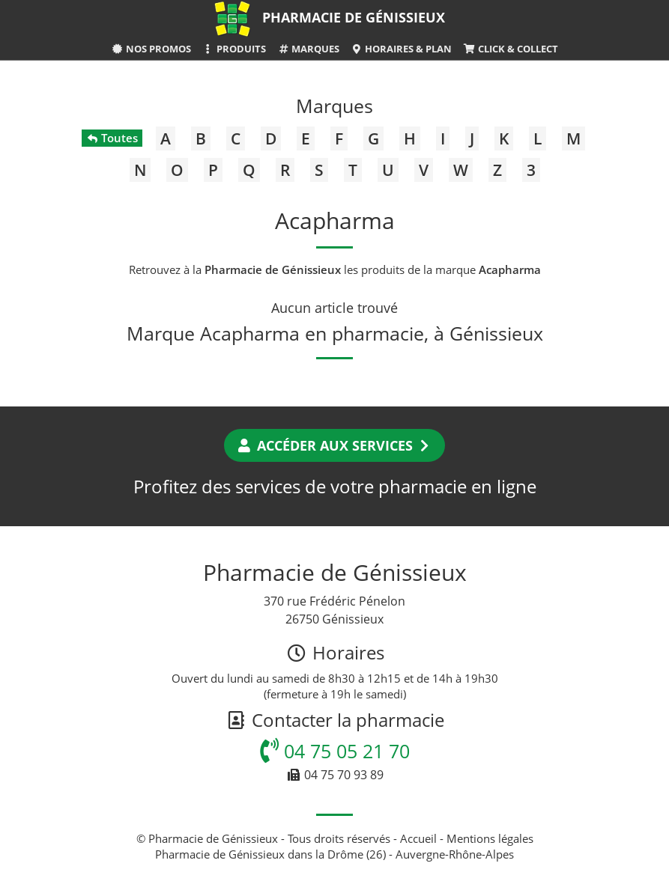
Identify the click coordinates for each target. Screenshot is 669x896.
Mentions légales (489, 838)
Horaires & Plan (401, 48)
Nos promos (150, 48)
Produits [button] (234, 48)
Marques (308, 48)
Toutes (112, 137)
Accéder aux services (334, 445)
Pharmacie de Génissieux (353, 17)
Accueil (418, 838)
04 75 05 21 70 (335, 751)
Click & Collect (510, 48)
